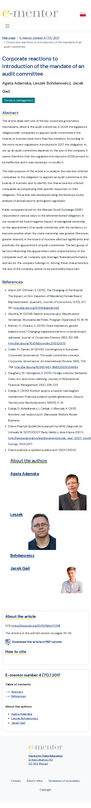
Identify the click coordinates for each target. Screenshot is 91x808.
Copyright (45, 789)
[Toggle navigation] (7, 26)
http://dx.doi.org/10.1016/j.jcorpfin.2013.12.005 (36, 343)
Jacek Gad (18, 723)
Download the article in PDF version (33, 642)
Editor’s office (35, 780)
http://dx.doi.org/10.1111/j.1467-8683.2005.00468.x (46, 367)
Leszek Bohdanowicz (24, 718)
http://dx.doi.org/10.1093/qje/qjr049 (36, 308)
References (18, 696)
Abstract (17, 692)
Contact (16, 780)
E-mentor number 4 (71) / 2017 (40, 38)
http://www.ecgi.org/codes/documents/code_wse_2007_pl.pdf (49, 438)
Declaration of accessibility (64, 780)
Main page (9, 38)
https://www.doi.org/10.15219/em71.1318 (35, 626)
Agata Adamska (21, 714)
